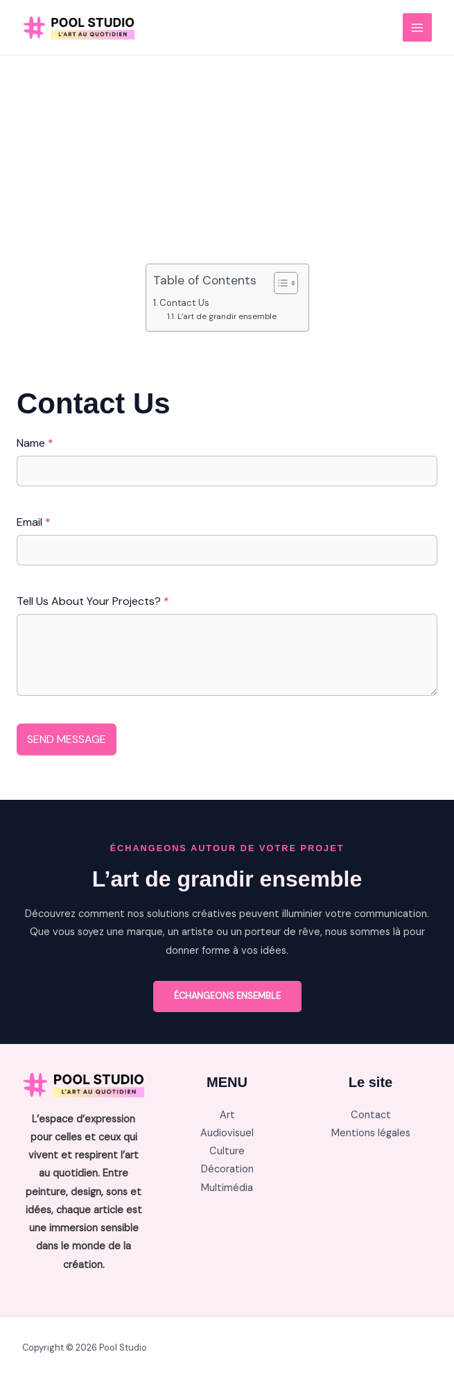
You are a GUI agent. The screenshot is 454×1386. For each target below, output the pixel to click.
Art (227, 1115)
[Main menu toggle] (417, 27)
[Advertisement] (227, 159)
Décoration (227, 1169)
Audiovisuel (227, 1133)
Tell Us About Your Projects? (93, 601)
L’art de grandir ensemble (227, 316)
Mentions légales (370, 1133)
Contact (371, 1115)
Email (34, 522)
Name (35, 443)
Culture (227, 1151)
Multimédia (227, 1188)
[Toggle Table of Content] (279, 283)
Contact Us (184, 303)
